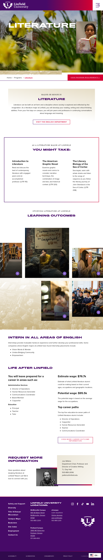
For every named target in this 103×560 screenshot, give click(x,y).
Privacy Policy (68, 556)
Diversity (12, 508)
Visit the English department (51, 122)
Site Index (12, 527)
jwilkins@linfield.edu (70, 475)
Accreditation (30, 556)
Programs (18, 78)
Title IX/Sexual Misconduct (14, 513)
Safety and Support (16, 504)
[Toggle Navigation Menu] (98, 5)
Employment (13, 531)
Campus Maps (14, 519)
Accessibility (12, 556)
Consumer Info (49, 556)
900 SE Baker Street (37, 513)
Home (9, 78)
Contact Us (13, 535)
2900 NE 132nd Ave (37, 531)
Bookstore (12, 523)
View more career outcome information (75, 440)
